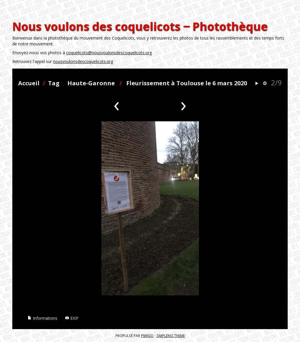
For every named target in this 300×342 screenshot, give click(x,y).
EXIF (72, 318)
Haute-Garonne (91, 83)
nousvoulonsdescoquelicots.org (83, 61)
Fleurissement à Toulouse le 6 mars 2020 (186, 83)
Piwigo (147, 335)
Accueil (29, 83)
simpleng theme (170, 335)
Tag (53, 83)
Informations (42, 318)
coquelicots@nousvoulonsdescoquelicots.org (109, 52)
